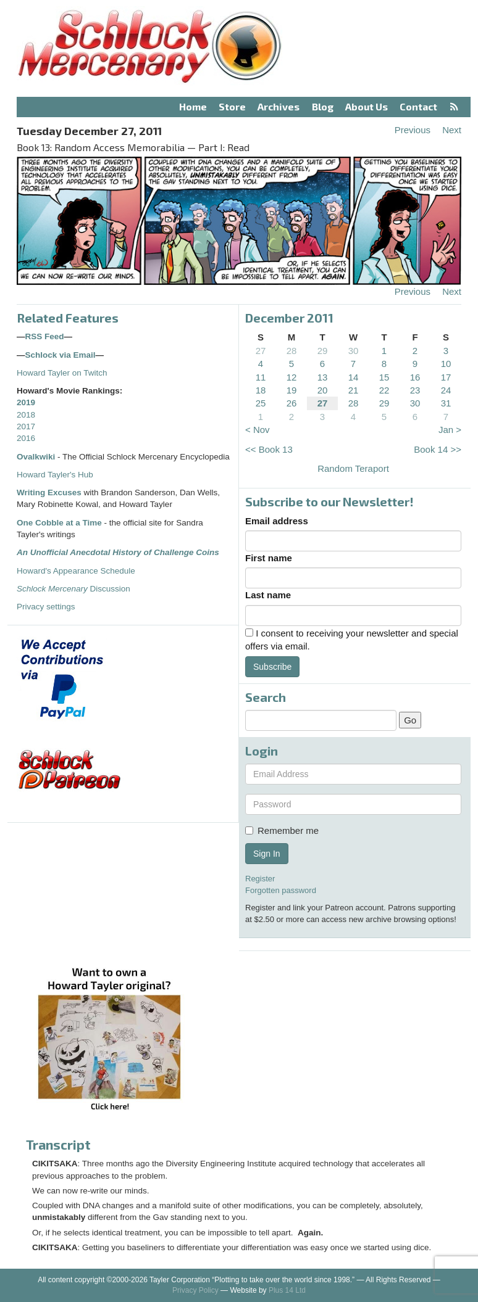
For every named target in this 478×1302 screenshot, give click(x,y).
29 (322, 350)
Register (260, 878)
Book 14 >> (437, 449)
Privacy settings (46, 606)
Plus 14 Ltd (287, 1290)
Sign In (266, 854)
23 (415, 390)
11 (261, 377)
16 (415, 377)
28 (292, 350)
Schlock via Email (60, 355)
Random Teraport (353, 468)
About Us (366, 106)
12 (292, 377)
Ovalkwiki (37, 456)
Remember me (282, 830)
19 (292, 390)
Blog (322, 106)
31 (446, 403)
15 (384, 377)
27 (261, 350)
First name (268, 558)
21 (353, 390)
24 (446, 390)
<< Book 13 (269, 449)
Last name (268, 595)
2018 (26, 414)
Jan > (449, 429)
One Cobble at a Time (59, 522)
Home (193, 106)
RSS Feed (44, 336)
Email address (276, 521)
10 (446, 363)
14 (353, 377)
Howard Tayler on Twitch (62, 372)
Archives (279, 106)
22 (384, 390)
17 (446, 377)
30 (353, 350)
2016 (26, 438)
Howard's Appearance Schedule (76, 570)
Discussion (73, 588)
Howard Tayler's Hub (55, 474)
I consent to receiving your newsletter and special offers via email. (351, 639)
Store (232, 106)
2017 (26, 426)
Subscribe (272, 667)
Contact (418, 106)
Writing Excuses (49, 492)
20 (322, 390)
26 (292, 403)
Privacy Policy (195, 1290)
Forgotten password (280, 890)
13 (322, 377)
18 (261, 390)
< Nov (257, 429)
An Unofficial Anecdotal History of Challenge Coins (118, 552)
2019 (26, 402)
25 (261, 403)
